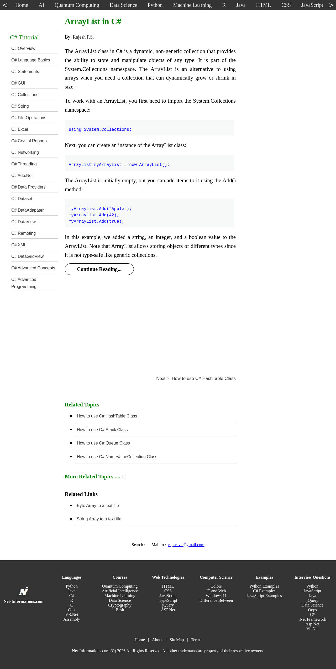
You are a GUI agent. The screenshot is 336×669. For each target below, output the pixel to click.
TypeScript (168, 600)
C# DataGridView (27, 256)
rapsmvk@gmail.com (186, 544)
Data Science (120, 600)
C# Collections (24, 94)
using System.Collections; (100, 126)
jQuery (168, 605)
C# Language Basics (30, 60)
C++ (72, 610)
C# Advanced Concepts (33, 268)
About (157, 639)
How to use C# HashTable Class (107, 416)
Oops (312, 610)
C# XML (19, 245)
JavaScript (168, 595)
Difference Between (216, 600)
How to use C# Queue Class (103, 443)
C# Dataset (21, 198)
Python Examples (264, 586)
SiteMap (177, 639)
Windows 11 (216, 595)
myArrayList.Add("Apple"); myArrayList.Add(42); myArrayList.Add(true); (100, 212)
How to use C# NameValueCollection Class (117, 456)
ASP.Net (168, 610)
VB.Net (71, 614)
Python (71, 586)
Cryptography (120, 605)
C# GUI (18, 83)
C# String (20, 106)
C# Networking (25, 152)
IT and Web (216, 591)
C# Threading (24, 164)
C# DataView (23, 221)
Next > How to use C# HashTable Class (196, 378)
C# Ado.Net (22, 175)
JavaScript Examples (264, 595)
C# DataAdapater (27, 210)
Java (71, 591)
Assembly (71, 619)
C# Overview (23, 48)
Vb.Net (312, 628)
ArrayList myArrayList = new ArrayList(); (119, 161)
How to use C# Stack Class (102, 429)
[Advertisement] (150, 319)
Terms (196, 639)
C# (71, 595)
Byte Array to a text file (98, 505)
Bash (120, 610)
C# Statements (25, 71)
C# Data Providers (28, 187)
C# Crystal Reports (29, 141)
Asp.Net (312, 624)
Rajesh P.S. (83, 37)
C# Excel (19, 129)
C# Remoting (23, 233)
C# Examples (264, 591)
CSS (168, 591)
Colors (216, 586)
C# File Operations (28, 118)
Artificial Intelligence (120, 591)
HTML (168, 586)
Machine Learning (119, 595)
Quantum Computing (120, 586)
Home (140, 639)
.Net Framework (312, 619)
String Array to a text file (99, 519)
